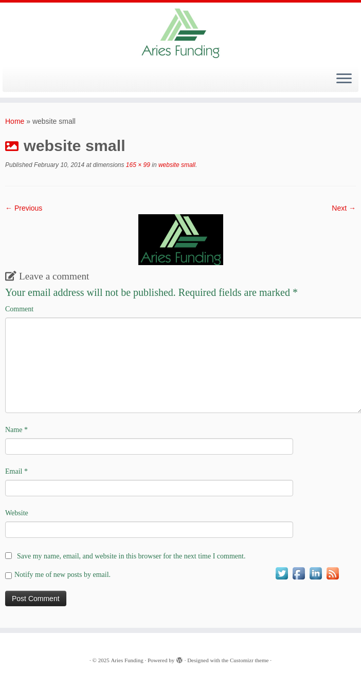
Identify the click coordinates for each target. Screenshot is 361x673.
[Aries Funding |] (180, 33)
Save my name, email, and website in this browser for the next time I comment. (131, 556)
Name (16, 430)
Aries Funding (127, 660)
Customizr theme (249, 660)
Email (16, 471)
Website (16, 513)
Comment (19, 309)
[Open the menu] (344, 79)
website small (176, 165)
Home (14, 121)
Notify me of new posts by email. (62, 574)
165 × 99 (137, 165)
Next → (344, 208)
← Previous (23, 208)
